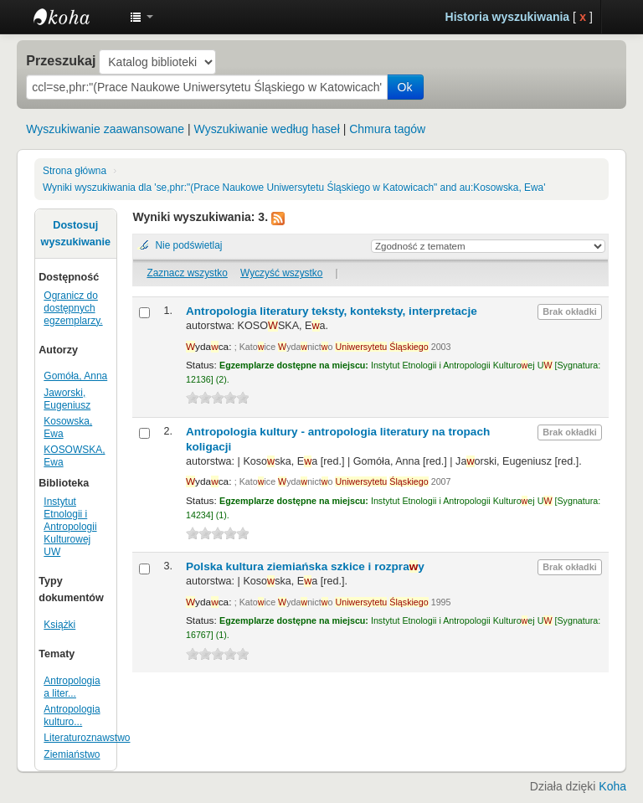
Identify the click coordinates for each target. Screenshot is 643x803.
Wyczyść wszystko (281, 273)
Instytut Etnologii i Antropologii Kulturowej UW (75, 16)
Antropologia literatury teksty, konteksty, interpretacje (331, 311)
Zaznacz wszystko (187, 273)
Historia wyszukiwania (507, 16)
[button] (141, 16)
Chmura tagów (387, 129)
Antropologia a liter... (72, 687)
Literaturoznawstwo (87, 738)
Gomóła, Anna (75, 376)
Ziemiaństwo (72, 754)
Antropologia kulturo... (72, 715)
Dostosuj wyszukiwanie (76, 233)
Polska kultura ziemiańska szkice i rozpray (305, 566)
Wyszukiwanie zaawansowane (105, 129)
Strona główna (74, 171)
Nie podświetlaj (188, 245)
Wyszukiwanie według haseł (267, 129)
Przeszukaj (60, 60)
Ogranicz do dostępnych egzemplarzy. (73, 308)
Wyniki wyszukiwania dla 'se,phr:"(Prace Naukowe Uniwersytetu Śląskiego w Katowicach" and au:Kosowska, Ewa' (294, 187)
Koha (612, 786)
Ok (405, 87)
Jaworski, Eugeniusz (67, 399)
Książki (59, 625)
